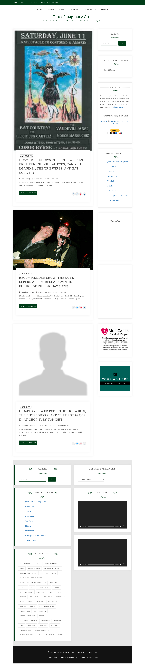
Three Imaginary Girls (72, 17)
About (16, 2)
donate (104, 121)
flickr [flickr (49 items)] (60, 592)
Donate (24, 2)
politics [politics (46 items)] (42, 616)
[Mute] (121, 526)
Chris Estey (25, 179)
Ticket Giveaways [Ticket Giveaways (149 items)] (27, 635)
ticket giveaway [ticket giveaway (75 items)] (42, 630)
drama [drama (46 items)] (56, 587)
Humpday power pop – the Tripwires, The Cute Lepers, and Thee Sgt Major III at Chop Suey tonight (52, 415)
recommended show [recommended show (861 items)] (28, 620)
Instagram (112, 176)
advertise (114, 121)
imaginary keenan (28, 425)
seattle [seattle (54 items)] (57, 620)
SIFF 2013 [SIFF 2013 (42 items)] (55, 625)
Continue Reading (28, 193)
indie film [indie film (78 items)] (47, 597)
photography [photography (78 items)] (40, 611)
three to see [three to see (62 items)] (25, 630)
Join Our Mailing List (117, 162)
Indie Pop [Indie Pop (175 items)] (60, 597)
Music (51, 9)
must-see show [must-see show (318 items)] (26, 601)
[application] (102, 515)
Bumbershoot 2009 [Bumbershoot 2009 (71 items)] (48, 573)
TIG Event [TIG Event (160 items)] (50, 635)
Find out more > (118, 107)
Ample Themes (92, 657)
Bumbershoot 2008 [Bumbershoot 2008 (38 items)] (28, 573)
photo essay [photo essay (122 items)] (25, 611)
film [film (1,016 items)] (51, 592)
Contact (73, 9)
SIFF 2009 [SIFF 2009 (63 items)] (31, 625)
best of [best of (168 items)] (38, 563)
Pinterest (111, 191)
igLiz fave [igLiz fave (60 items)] (34, 597)
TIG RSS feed (113, 200)
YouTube (111, 181)
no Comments (51, 179)
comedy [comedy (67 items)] (53, 582)
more (115, 124)
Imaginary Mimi (27, 292)
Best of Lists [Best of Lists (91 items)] (51, 563)
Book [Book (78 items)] (22, 568)
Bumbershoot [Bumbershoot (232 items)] (34, 568)
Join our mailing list (49, 2)
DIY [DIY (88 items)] (32, 587)
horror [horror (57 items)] (23, 597)
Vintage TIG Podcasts (117, 196)
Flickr (110, 186)
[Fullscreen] (124, 526)
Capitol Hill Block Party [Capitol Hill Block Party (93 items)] (31, 578)
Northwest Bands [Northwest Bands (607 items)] (27, 606)
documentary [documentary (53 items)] (44, 587)
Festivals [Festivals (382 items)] (40, 592)
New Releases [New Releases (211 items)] (54, 601)
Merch (104, 9)
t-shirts (124, 121)
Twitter (111, 171)
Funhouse (25, 274)
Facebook (111, 167)
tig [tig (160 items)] (40, 635)
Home (40, 9)
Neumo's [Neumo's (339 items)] (40, 601)
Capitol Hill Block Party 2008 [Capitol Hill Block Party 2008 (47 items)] (33, 582)
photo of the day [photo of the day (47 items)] (27, 616)
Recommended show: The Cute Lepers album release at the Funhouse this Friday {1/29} (46, 282)
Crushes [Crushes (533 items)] (23, 587)
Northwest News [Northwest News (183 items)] (46, 606)
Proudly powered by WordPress (60, 657)
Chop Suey (25, 407)
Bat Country (26, 156)
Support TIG (89, 9)
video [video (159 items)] (61, 635)
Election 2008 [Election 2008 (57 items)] (26, 592)
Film (61, 9)
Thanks (33, 2)
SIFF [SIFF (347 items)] (21, 625)
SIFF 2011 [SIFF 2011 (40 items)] (43, 625)
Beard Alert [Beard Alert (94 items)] (25, 563)
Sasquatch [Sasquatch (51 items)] (45, 620)
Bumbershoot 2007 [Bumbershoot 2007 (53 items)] (52, 568)
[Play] (80, 526)
